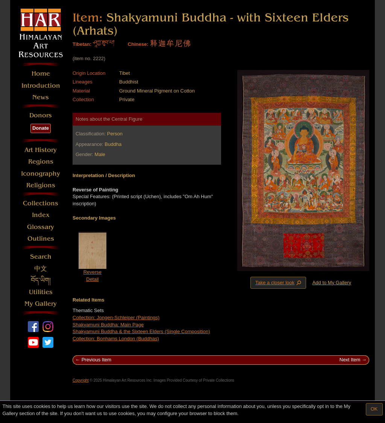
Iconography (40, 173)
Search (41, 256)
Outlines (40, 238)
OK (374, 409)
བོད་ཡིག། (41, 280)
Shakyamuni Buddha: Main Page (108, 324)
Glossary (40, 226)
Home (41, 73)
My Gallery (40, 303)
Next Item (350, 359)
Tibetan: (82, 44)
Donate (40, 128)
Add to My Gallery (331, 282)
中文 (40, 268)
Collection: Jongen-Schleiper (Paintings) (116, 317)
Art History (40, 149)
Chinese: (138, 44)
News (40, 97)
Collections (40, 203)
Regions (40, 161)
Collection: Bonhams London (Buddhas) (116, 338)
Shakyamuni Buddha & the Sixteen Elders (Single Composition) (141, 331)
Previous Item (96, 359)
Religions (40, 185)
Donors (40, 115)
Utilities (41, 292)
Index (41, 214)
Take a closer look (279, 282)
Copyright (81, 380)
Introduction (40, 85)
